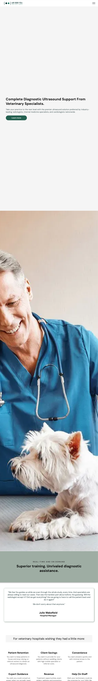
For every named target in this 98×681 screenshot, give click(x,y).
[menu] (93, 3)
